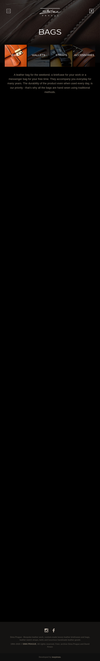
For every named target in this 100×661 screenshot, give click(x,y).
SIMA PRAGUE (29, 644)
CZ (8, 11)
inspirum (56, 657)
